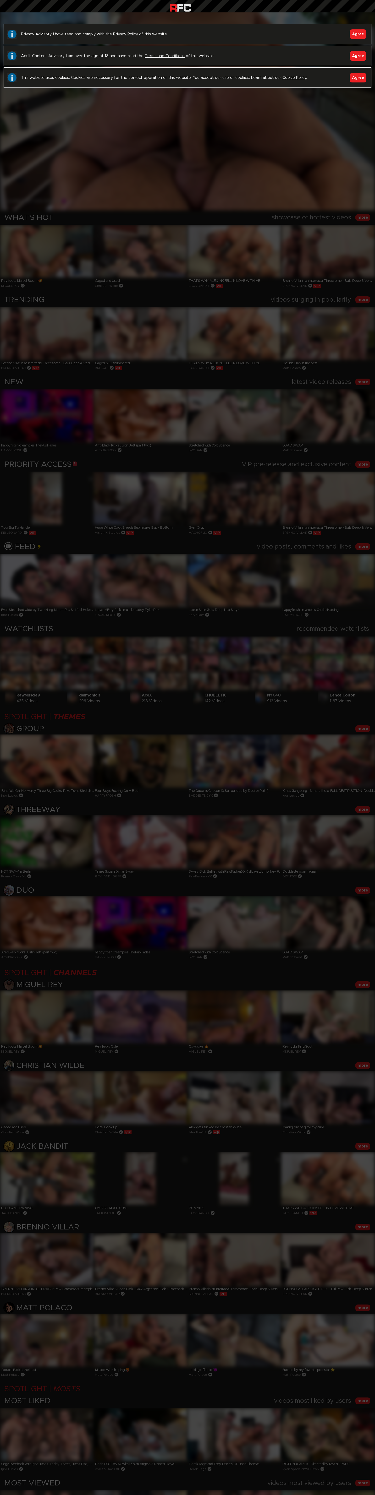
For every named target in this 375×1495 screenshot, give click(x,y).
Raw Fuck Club (180, 7)
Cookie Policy (294, 78)
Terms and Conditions (165, 56)
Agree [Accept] (358, 34)
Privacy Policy (125, 34)
